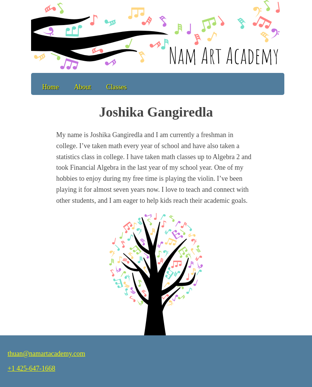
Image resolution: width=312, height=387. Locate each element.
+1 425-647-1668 (31, 368)
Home (50, 87)
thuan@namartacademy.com (46, 353)
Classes (116, 87)
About (82, 87)
